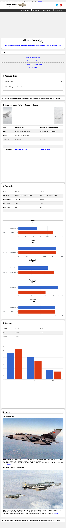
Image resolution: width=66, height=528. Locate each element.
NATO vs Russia (33, 67)
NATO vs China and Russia (33, 57)
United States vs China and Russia (33, 64)
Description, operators (21, 149)
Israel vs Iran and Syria (33, 61)
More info (40, 1)
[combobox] (33, 81)
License (8, 464)
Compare (33, 92)
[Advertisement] (33, 25)
